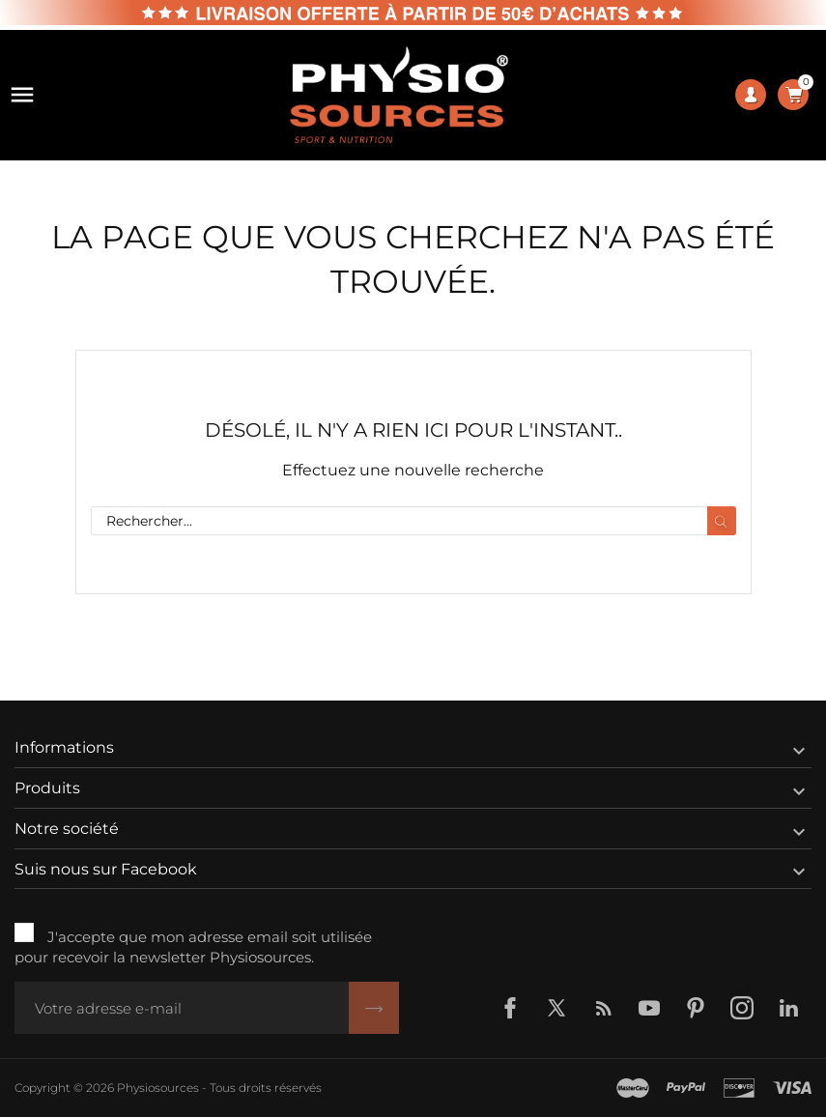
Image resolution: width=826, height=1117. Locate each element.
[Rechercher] (413, 520)
